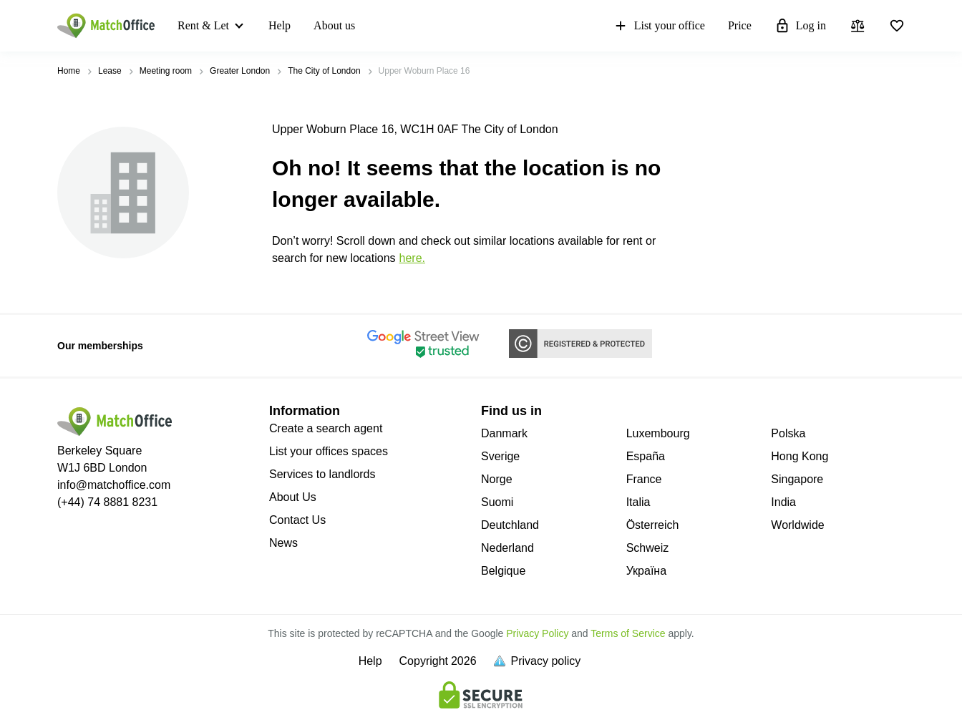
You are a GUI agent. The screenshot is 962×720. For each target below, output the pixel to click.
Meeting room (166, 71)
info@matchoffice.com (113, 485)
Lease (110, 71)
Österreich (652, 525)
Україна (646, 571)
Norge (496, 479)
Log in (800, 26)
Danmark (504, 433)
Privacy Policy (537, 633)
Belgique (503, 571)
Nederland (507, 548)
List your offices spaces (328, 451)
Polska (788, 433)
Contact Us (297, 520)
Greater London (240, 71)
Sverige (500, 456)
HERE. (412, 258)
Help (279, 25)
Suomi (497, 502)
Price (740, 25)
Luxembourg (658, 433)
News (283, 543)
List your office (659, 26)
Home (68, 71)
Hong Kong (799, 456)
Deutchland (510, 525)
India (783, 502)
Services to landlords (322, 474)
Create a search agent (325, 428)
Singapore (797, 479)
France (644, 479)
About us (334, 25)
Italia (638, 502)
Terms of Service (628, 633)
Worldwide (797, 525)
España (645, 456)
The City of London (324, 71)
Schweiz (647, 548)
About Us (292, 497)
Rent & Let (203, 25)
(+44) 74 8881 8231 (107, 502)
